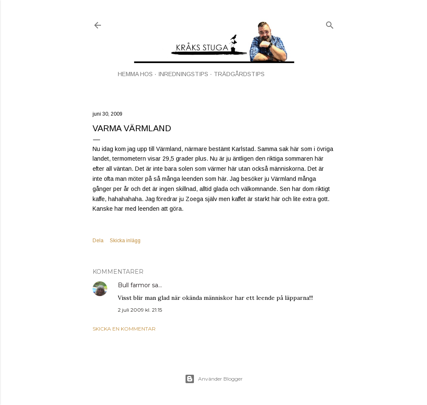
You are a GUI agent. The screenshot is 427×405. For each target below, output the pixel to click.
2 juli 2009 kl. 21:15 (140, 310)
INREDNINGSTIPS (183, 74)
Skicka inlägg (125, 241)
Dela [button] (98, 241)
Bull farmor (134, 285)
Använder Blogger (214, 379)
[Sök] (330, 23)
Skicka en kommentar (124, 329)
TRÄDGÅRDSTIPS (239, 74)
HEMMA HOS (135, 74)
